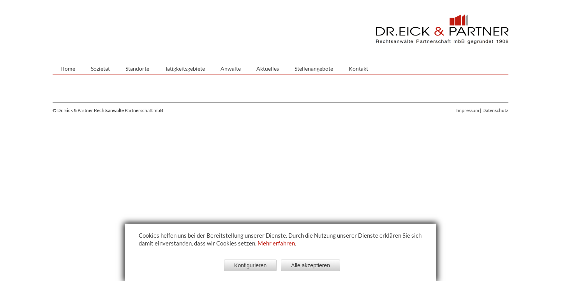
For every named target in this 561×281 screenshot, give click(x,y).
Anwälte (231, 68)
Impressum (467, 110)
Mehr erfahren (276, 243)
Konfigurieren (250, 265)
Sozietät (100, 68)
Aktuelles (267, 68)
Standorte (137, 68)
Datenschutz (495, 110)
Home (67, 68)
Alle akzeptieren (310, 265)
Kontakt (358, 68)
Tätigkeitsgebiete (185, 68)
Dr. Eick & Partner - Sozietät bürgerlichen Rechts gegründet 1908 (442, 29)
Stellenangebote (314, 68)
